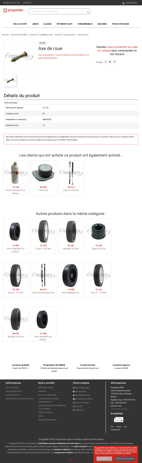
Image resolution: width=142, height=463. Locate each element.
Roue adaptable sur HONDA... (16, 248)
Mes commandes (81, 388)
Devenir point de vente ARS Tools (20, 399)
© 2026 (71, 460)
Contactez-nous (13, 395)
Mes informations (81, 395)
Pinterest (114, 61)
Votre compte (81, 383)
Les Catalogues (12, 388)
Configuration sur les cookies (125, 458)
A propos (42, 391)
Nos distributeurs (13, 391)
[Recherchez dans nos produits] (57, 11)
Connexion (78, 410)
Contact (27, 3)
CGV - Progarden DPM (47, 395)
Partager (105, 61)
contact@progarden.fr (120, 409)
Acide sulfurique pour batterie (15, 190)
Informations (118, 383)
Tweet (110, 61)
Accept (104, 458)
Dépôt (40, 416)
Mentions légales (46, 388)
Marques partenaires (47, 420)
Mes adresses (80, 392)
